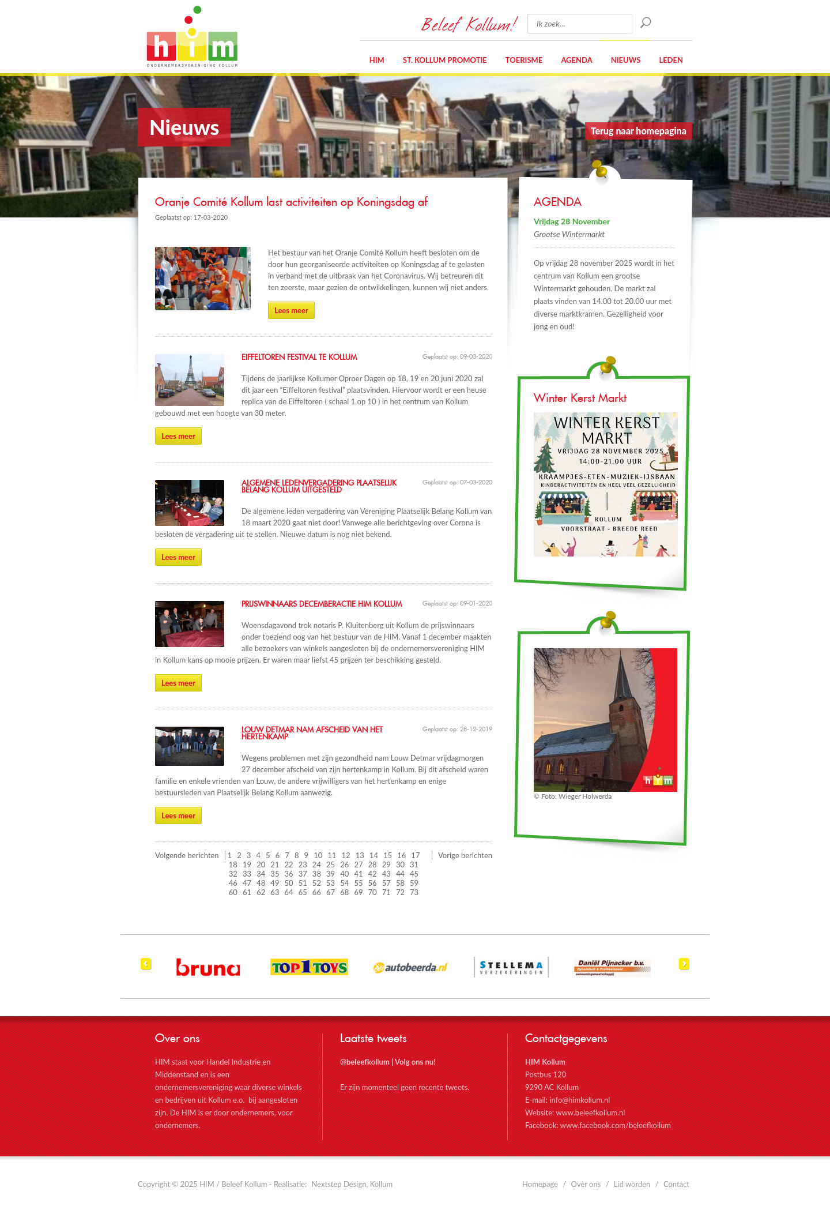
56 (372, 883)
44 (400, 873)
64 (289, 892)
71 (386, 892)
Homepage (540, 1184)
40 (344, 873)
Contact (676, 1184)
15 (387, 855)
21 (274, 864)
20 (260, 864)
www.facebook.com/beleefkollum (615, 1125)
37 (303, 873)
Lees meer (291, 310)
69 (358, 892)
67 (330, 892)
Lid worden (632, 1184)
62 (260, 892)
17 (415, 855)
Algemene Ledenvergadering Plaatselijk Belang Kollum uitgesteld (319, 487)
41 (358, 873)
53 (330, 883)
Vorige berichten (465, 855)
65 (303, 892)
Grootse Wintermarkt (569, 234)
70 (372, 892)
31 (414, 864)
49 (274, 883)
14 (373, 855)
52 (316, 883)
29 (386, 864)
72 (400, 892)
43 (386, 873)
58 (400, 883)
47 (247, 883)
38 (316, 873)
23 (303, 864)
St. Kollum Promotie (445, 60)
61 (247, 892)
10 (318, 855)
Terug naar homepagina (638, 130)
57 (386, 883)
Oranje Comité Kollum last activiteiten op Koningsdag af (291, 202)
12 (346, 855)
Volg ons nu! (415, 1061)
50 (289, 883)
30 (400, 864)
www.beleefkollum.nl (590, 1112)
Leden (671, 60)
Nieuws (626, 60)
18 (233, 864)
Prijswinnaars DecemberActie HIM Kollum (322, 604)
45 (414, 873)
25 (330, 864)
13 (360, 855)
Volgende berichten (187, 855)
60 (233, 892)
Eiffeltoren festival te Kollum (299, 357)
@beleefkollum (365, 1061)
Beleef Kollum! (468, 23)
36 (289, 873)
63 (274, 892)
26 (344, 864)
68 (344, 892)
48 (260, 883)
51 (303, 883)
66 (316, 892)
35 (274, 873)
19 (247, 864)
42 (372, 873)
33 (247, 873)
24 (316, 864)
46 (233, 883)
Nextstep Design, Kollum (352, 1184)
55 (358, 883)
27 (358, 864)
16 (401, 855)
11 (331, 855)
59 (414, 883)
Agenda (576, 60)
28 (372, 864)
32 (233, 873)
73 (414, 892)
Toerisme (524, 60)
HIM (191, 36)
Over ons (586, 1184)
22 (289, 864)
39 (330, 873)
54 (344, 883)
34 (260, 873)
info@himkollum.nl (579, 1099)
